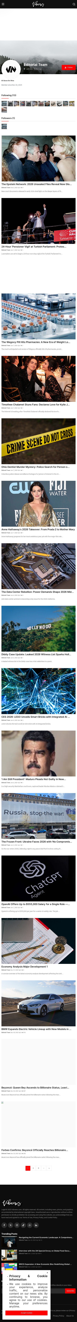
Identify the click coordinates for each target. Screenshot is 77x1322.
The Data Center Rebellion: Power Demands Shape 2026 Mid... (37, 591)
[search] (74, 4)
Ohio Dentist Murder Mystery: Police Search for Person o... (35, 467)
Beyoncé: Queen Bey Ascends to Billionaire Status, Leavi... (35, 1087)
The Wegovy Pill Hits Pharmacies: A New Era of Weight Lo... (35, 342)
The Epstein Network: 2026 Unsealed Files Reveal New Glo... (36, 184)
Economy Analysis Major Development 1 (24, 966)
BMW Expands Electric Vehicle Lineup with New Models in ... (36, 1029)
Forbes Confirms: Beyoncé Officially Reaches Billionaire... (34, 1150)
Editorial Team (5, 187)
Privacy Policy (58, 1316)
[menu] (3, 4)
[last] (49, 1168)
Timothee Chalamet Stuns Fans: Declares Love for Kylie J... (35, 404)
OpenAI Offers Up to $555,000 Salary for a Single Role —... (35, 904)
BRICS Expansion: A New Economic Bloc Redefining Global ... (45, 1264)
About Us (70, 1316)
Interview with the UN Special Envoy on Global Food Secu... (45, 1251)
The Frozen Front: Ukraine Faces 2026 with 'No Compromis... (36, 841)
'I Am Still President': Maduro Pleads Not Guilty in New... (33, 779)
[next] (43, 1168)
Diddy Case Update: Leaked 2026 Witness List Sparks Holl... (36, 654)
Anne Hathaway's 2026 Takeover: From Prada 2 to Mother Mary (38, 529)
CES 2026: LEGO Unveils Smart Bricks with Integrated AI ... (35, 716)
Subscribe (70, 1291)
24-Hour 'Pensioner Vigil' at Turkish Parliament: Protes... (33, 246)
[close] (47, 1272)
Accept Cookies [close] (26, 1313)
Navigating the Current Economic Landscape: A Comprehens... (46, 1237)
